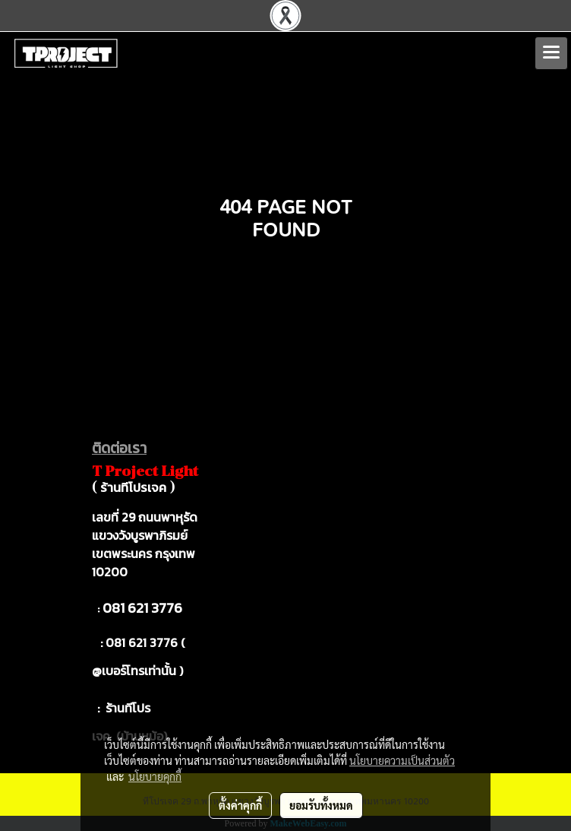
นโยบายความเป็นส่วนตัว (402, 760)
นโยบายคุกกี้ (154, 776)
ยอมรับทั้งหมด (321, 805)
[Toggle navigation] (551, 53)
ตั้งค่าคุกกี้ (240, 805)
